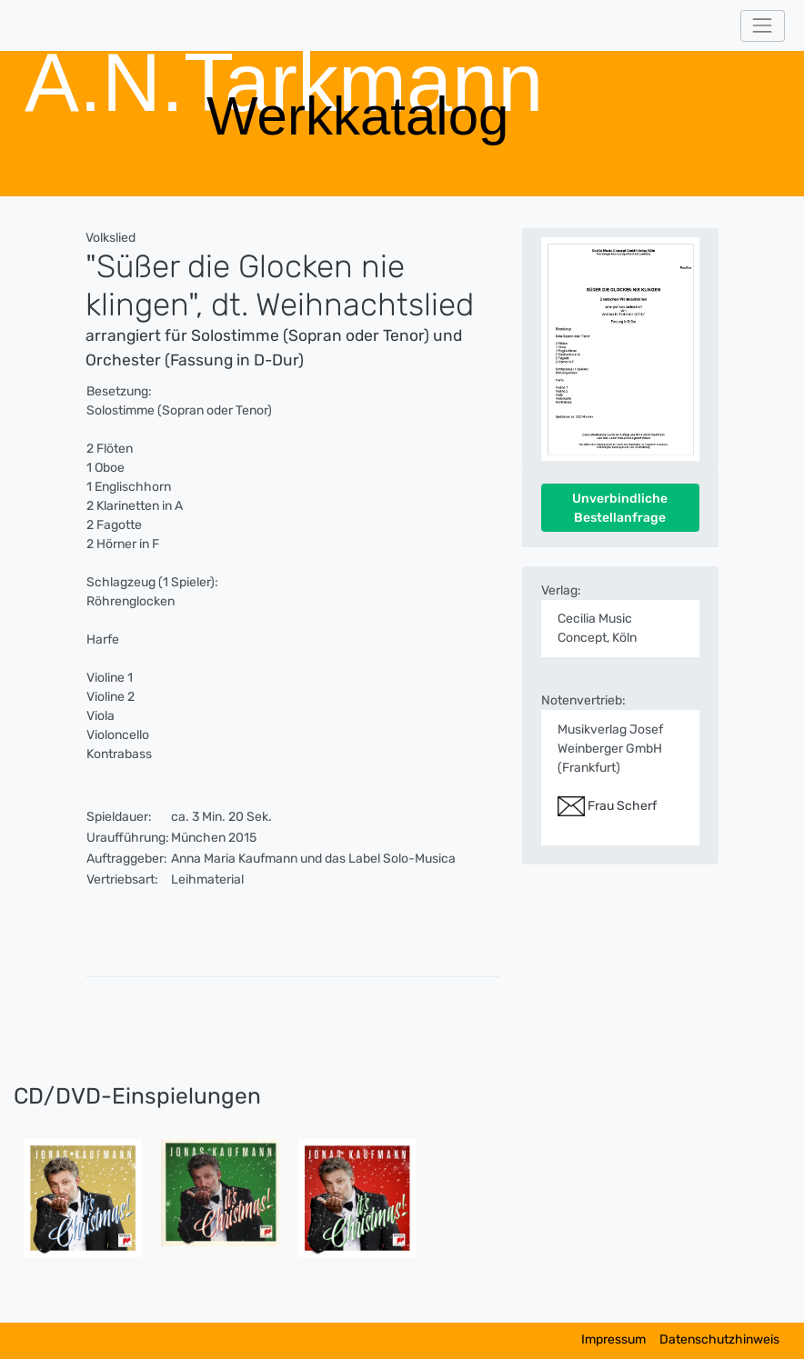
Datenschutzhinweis (719, 1339)
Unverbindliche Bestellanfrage (620, 508)
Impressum (613, 1339)
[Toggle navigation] (762, 26)
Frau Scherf (607, 806)
